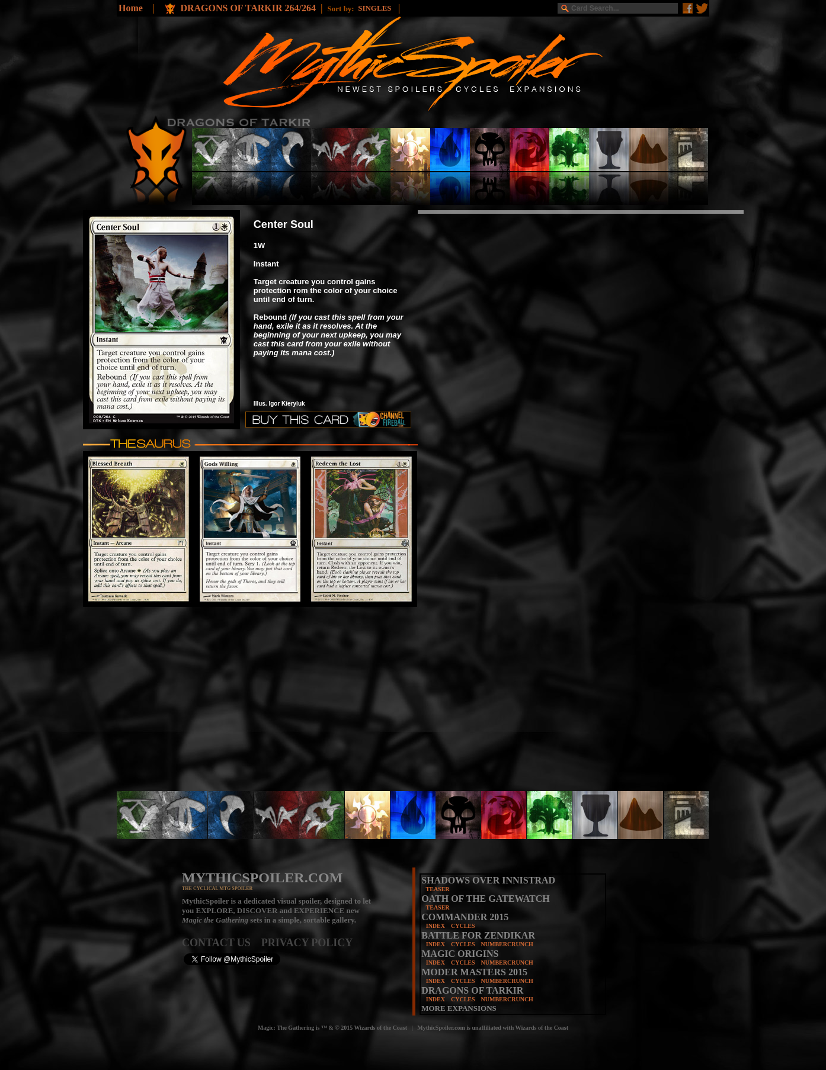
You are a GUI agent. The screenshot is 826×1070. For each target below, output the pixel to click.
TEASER (438, 889)
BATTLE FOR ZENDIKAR (478, 935)
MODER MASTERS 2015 (474, 972)
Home (131, 8)
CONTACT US (221, 943)
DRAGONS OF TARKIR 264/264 (248, 8)
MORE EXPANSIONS (459, 1008)
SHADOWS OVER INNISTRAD (488, 880)
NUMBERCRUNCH (507, 944)
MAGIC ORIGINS (459, 954)
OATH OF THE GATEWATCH (485, 899)
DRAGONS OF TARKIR (472, 990)
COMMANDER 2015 (464, 917)
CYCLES (463, 926)
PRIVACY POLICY (307, 943)
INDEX (435, 926)
